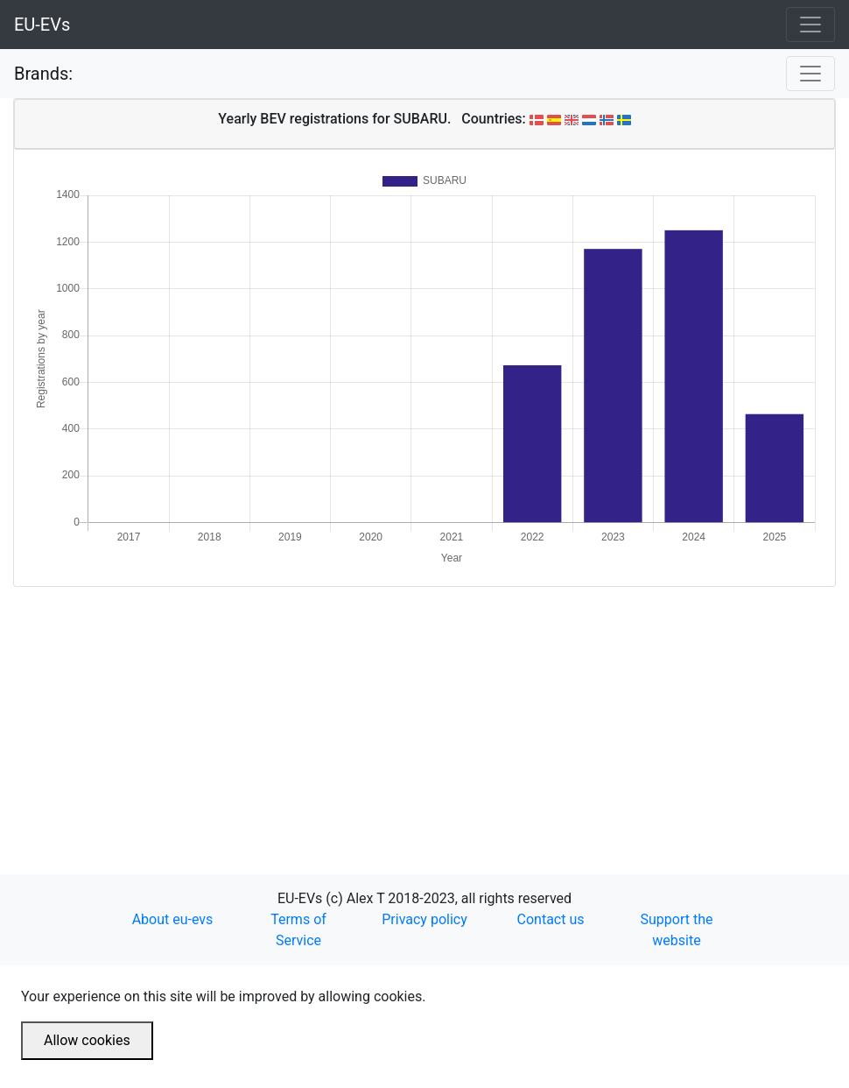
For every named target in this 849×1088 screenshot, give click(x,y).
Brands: (43, 73)
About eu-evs (173, 919)
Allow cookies (87, 1040)
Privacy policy (424, 919)
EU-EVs (42, 24)
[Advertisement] (424, 709)
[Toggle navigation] (810, 24)
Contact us (551, 919)
